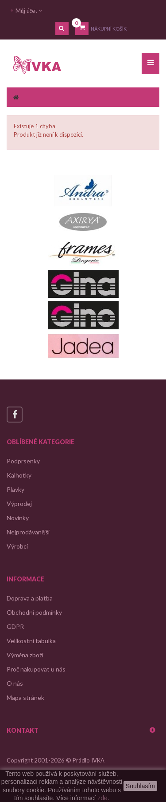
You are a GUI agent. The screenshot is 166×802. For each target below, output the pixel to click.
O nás (15, 683)
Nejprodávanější (28, 532)
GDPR (15, 626)
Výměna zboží (25, 655)
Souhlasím (140, 786)
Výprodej (19, 503)
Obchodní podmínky (34, 612)
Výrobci (17, 546)
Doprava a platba (30, 598)
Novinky (18, 517)
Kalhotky (19, 475)
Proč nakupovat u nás (36, 669)
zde (102, 798)
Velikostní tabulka (31, 640)
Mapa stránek (25, 697)
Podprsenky (23, 461)
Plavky (15, 489)
